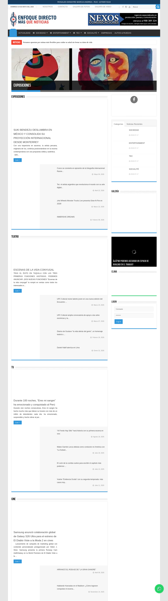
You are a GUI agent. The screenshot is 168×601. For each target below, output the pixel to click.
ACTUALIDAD (24, 33)
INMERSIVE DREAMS (86, 153)
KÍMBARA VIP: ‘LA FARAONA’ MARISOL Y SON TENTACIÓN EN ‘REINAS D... (90, 434)
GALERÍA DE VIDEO (103, 7)
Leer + (17, 160)
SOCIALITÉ (90, 33)
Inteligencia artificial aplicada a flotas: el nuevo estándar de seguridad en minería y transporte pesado (88, 561)
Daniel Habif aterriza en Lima (89, 230)
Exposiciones (25, 85)
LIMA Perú (134, 284)
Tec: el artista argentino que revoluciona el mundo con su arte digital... (90, 123)
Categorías (118, 124)
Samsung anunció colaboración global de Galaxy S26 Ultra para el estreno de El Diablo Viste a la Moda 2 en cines (35, 364)
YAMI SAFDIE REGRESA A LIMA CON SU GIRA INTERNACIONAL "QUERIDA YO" (91, 451)
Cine (13, 327)
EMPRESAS (106, 33)
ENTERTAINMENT (59, 33)
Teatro (15, 173)
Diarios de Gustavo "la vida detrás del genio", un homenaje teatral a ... (91, 217)
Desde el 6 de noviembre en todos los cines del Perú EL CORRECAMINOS (91, 370)
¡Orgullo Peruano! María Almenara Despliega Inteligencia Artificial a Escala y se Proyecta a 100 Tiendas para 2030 (87, 542)
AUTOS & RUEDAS (123, 33)
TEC (76, 33)
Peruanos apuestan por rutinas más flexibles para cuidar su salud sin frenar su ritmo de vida (57, 42)
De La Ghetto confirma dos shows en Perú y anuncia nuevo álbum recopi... (91, 467)
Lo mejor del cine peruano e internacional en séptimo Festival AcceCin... (90, 387)
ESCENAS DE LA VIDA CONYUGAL (34, 206)
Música (15, 404)
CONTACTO (63, 7)
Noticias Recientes (135, 124)
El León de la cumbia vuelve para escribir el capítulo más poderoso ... (90, 293)
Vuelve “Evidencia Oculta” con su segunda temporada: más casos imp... (90, 310)
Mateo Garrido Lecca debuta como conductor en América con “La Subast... (91, 276)
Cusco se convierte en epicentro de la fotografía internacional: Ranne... (90, 106)
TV (12, 250)
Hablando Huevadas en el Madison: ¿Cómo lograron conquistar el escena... (88, 353)
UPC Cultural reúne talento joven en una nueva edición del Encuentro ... (90, 183)
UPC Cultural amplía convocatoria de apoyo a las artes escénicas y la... (91, 200)
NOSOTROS (48, 7)
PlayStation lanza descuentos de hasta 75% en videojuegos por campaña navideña (88, 578)
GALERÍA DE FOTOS (81, 7)
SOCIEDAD (39, 33)
